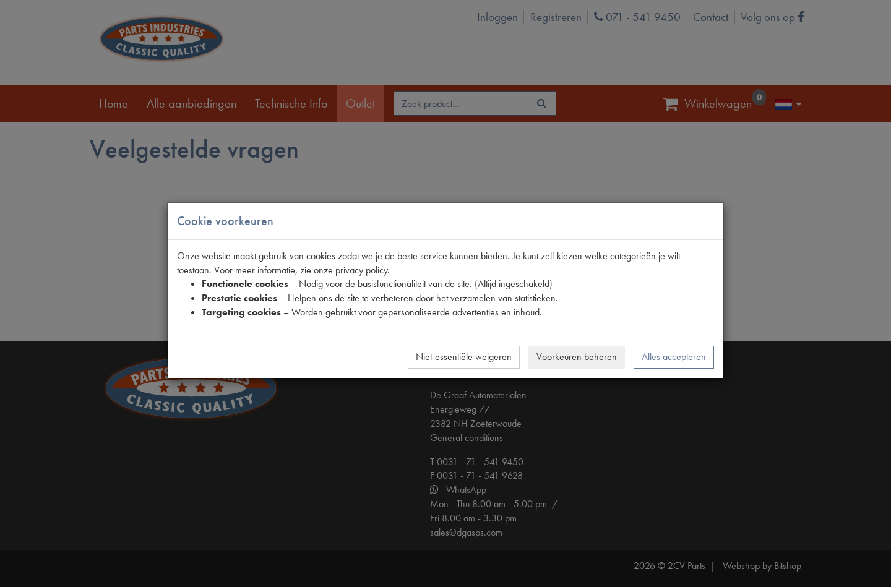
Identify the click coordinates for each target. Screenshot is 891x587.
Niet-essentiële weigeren (464, 356)
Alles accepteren (674, 356)
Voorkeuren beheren (576, 356)
